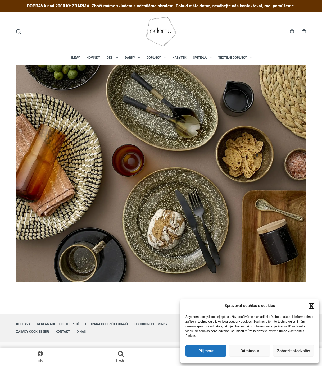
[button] (311, 306)
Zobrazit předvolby (293, 351)
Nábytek (179, 58)
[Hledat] (18, 31)
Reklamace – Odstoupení (58, 324)
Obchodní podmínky (150, 324)
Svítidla (203, 57)
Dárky (133, 57)
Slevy (75, 58)
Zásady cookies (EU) (32, 331)
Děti (113, 57)
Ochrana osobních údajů (106, 324)
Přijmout (206, 351)
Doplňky (157, 57)
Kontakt (63, 331)
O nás (81, 331)
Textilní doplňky (236, 57)
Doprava (23, 324)
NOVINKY (93, 58)
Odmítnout (250, 351)
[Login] (292, 31)
